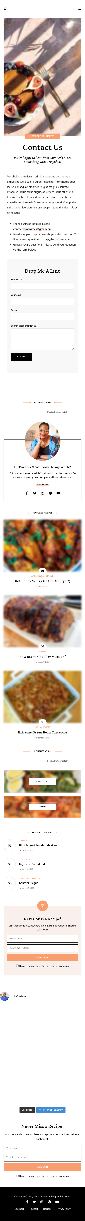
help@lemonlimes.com (57, 239)
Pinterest (50, 493)
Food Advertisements (56, 412)
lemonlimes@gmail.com (37, 229)
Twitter (34, 493)
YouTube (58, 493)
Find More (42, 484)
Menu (79, 9)
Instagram (42, 493)
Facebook (26, 493)
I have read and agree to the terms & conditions (44, 966)
